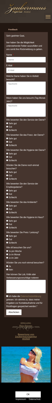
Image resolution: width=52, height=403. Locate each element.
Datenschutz (35, 399)
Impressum (21, 399)
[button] (28, 394)
